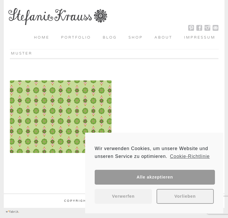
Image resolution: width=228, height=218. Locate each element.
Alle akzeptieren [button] (155, 177)
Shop (135, 37)
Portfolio (76, 37)
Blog (110, 37)
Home (41, 37)
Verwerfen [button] (123, 196)
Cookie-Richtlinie (190, 156)
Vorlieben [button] (185, 196)
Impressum (200, 37)
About (163, 37)
